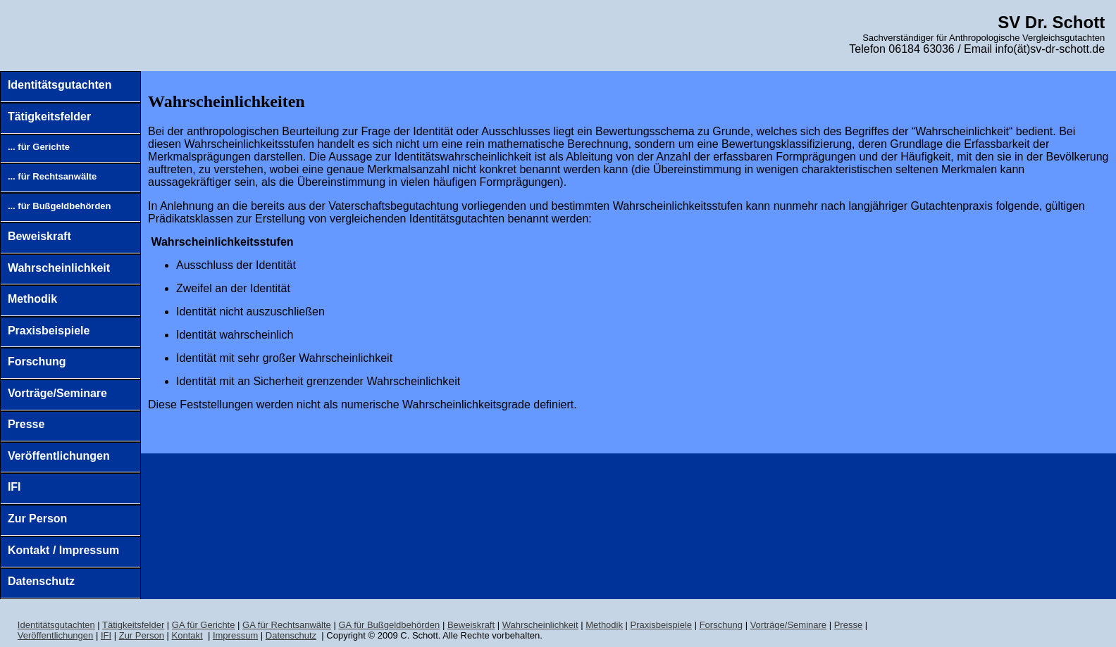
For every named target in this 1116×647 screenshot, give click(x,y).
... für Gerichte (39, 147)
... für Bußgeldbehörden (59, 206)
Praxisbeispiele (49, 331)
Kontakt (187, 635)
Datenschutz (41, 581)
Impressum (235, 635)
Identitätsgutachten (60, 85)
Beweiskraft (39, 236)
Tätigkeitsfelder (49, 117)
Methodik (32, 299)
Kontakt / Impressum (63, 550)
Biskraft (471, 625)
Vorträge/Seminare (57, 393)
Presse (26, 424)
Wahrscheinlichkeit (59, 268)
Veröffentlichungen (59, 456)
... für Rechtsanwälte (52, 176)
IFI (14, 487)
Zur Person (37, 518)
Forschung (37, 362)
